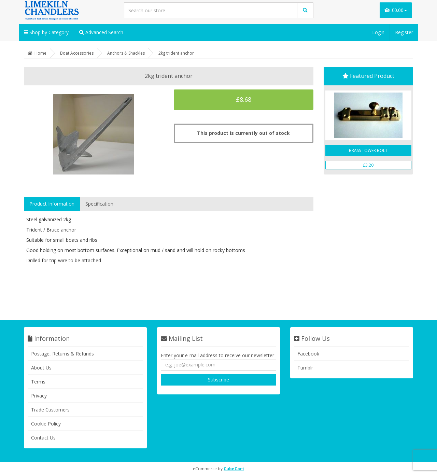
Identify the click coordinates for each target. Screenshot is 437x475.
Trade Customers (50, 409)
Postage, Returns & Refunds (62, 353)
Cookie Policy (46, 423)
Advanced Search (101, 32)
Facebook (308, 353)
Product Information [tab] (51, 203)
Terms (38, 381)
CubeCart (234, 469)
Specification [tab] (99, 203)
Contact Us (43, 437)
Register (404, 32)
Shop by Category (46, 32)
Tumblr (305, 367)
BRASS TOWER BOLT (368, 150)
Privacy (39, 395)
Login (378, 32)
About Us (41, 367)
